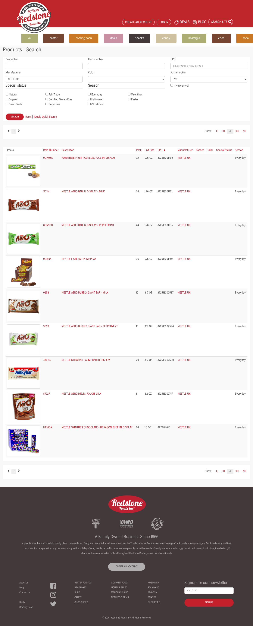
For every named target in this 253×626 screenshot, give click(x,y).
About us (23, 583)
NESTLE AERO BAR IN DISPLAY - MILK (83, 191)
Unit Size (149, 150)
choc (221, 38)
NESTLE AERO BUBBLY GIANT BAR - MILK (84, 292)
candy (166, 38)
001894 (47, 259)
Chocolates (81, 602)
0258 (46, 292)
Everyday (96, 94)
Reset (28, 116)
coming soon (84, 38)
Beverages (80, 587)
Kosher (200, 150)
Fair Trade (54, 94)
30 (223, 131)
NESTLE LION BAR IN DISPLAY (78, 259)
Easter (134, 99)
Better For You (83, 583)
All (244, 131)
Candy (78, 597)
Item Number (50, 150)
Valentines (136, 94)
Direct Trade (15, 104)
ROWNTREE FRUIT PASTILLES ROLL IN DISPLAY (88, 157)
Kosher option (178, 72)
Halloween (97, 99)
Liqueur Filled (119, 587)
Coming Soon (26, 607)
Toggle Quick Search (45, 116)
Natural (13, 94)
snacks (139, 38)
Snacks (152, 597)
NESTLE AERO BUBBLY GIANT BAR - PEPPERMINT (89, 326)
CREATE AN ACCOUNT (138, 22)
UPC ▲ (162, 150)
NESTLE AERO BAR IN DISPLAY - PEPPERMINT (87, 225)
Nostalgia (153, 583)
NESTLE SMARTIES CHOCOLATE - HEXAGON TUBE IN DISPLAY (97, 427)
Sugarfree (54, 104)
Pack (139, 150)
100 (237, 131)
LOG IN (164, 22)
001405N (48, 157)
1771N (46, 191)
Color (91, 72)
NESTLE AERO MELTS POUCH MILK (81, 393)
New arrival (182, 85)
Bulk (77, 592)
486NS (47, 360)
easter (53, 38)
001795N (48, 225)
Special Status (224, 150)
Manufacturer (13, 72)
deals (113, 38)
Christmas (97, 104)
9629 (46, 326)
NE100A (47, 427)
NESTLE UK (183, 157)
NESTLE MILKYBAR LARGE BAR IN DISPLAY (86, 360)
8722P (46, 393)
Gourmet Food (119, 583)
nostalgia (194, 38)
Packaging (153, 587)
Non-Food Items (120, 597)
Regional (153, 592)
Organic (13, 99)
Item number (95, 59)
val (29, 38)
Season (239, 150)
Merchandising (119, 592)
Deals (22, 602)
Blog (21, 587)
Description (12, 59)
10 (217, 131)
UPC (172, 59)
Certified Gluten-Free (60, 99)
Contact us (24, 592)
